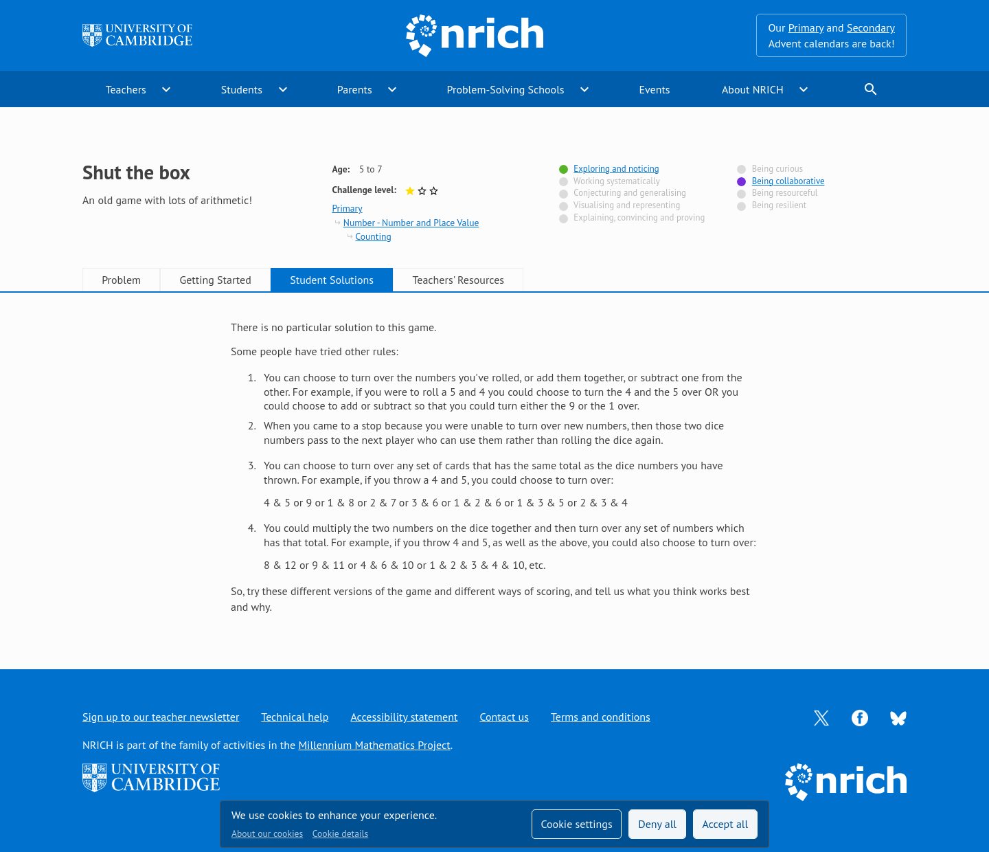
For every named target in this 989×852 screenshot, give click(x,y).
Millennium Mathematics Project (374, 745)
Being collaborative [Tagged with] (788, 181)
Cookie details (340, 833)
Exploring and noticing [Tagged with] (616, 169)
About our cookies (267, 833)
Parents (354, 89)
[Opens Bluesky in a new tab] (898, 717)
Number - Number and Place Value (411, 222)
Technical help (294, 717)
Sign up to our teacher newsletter (160, 717)
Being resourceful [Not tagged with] (785, 193)
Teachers (126, 89)
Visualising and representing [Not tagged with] (626, 205)
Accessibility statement (403, 717)
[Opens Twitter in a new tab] (821, 717)
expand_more (166, 89)
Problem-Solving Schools (506, 89)
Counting (373, 236)
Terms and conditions (600, 717)
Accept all (726, 824)
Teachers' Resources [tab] (458, 280)
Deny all (657, 824)
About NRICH (753, 89)
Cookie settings (576, 824)
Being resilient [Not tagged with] (779, 205)
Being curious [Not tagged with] (777, 169)
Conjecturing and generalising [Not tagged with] (629, 193)
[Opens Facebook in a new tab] (860, 717)
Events (654, 89)
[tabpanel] (494, 467)
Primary (805, 27)
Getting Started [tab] (215, 280)
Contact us (504, 717)
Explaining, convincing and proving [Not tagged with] (639, 217)
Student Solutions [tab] (332, 280)
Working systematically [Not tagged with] (616, 181)
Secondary (871, 27)
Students (241, 89)
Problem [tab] (121, 280)
